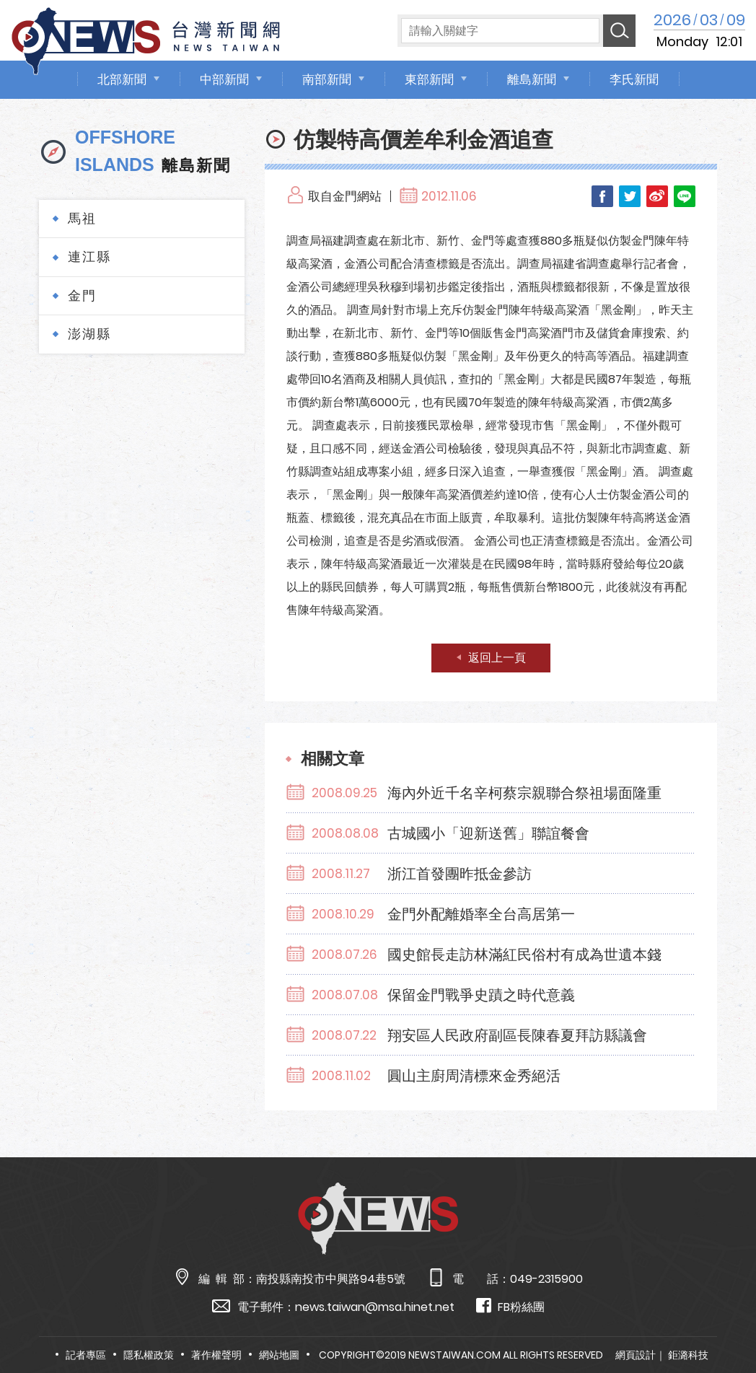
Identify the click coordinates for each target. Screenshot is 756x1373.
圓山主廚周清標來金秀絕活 (474, 1076)
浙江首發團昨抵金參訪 (459, 874)
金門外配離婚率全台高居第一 (481, 914)
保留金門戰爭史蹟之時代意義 (481, 995)
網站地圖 (279, 1355)
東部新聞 (429, 79)
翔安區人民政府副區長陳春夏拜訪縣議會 (517, 1035)
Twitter (630, 196)
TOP (723, 1320)
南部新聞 (326, 79)
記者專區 (86, 1355)
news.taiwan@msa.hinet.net (374, 1307)
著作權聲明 (216, 1355)
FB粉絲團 (510, 1306)
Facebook (602, 196)
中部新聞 (224, 79)
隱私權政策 (148, 1355)
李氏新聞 (634, 79)
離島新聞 (531, 79)
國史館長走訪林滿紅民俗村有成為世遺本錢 (524, 954)
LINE (684, 196)
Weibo (657, 196)
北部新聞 (121, 79)
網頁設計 (635, 1355)
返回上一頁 (497, 657)
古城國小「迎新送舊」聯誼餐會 (488, 833)
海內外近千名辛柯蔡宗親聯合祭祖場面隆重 (524, 793)
